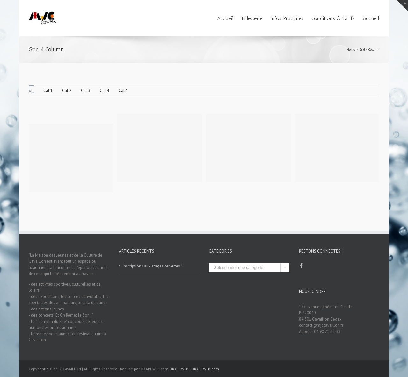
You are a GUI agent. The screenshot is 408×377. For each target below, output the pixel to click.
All (31, 91)
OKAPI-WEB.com (205, 368)
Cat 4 (104, 90)
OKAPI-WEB (178, 368)
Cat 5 (123, 90)
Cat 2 (66, 90)
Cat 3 (85, 90)
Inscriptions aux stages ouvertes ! (152, 266)
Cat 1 (48, 90)
